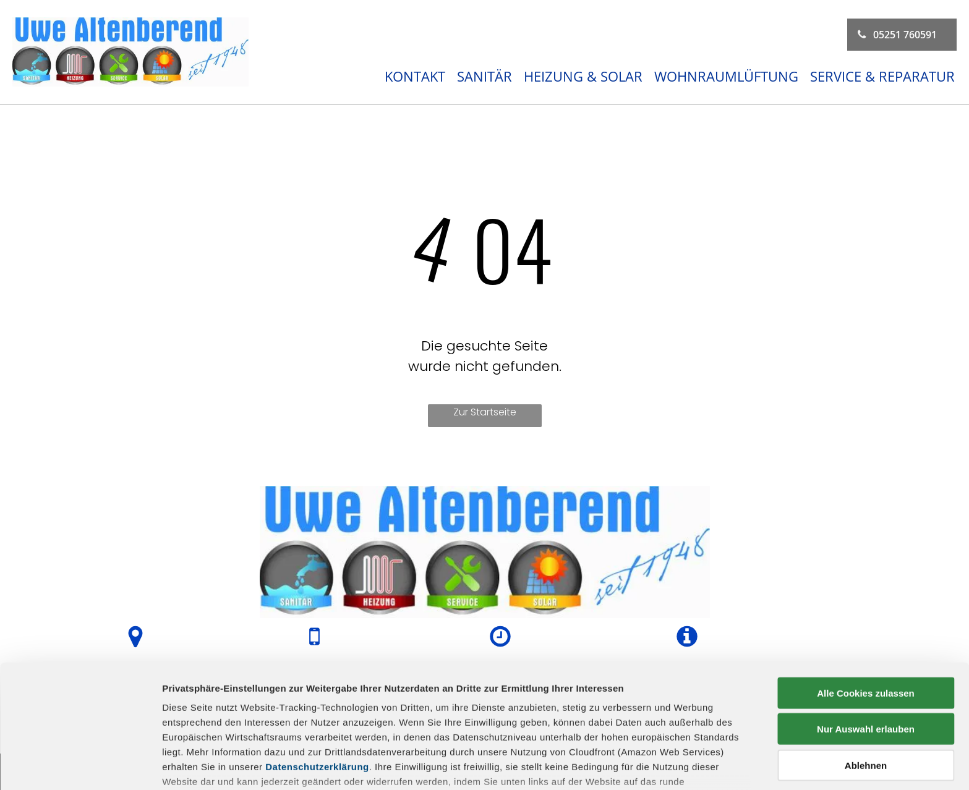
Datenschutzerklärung (317, 682)
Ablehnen (866, 681)
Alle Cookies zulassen (866, 609)
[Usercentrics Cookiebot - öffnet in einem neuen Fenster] (80, 766)
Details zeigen (657, 765)
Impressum (188, 727)
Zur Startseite (484, 412)
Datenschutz (252, 727)
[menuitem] (411, 76)
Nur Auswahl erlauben (866, 645)
